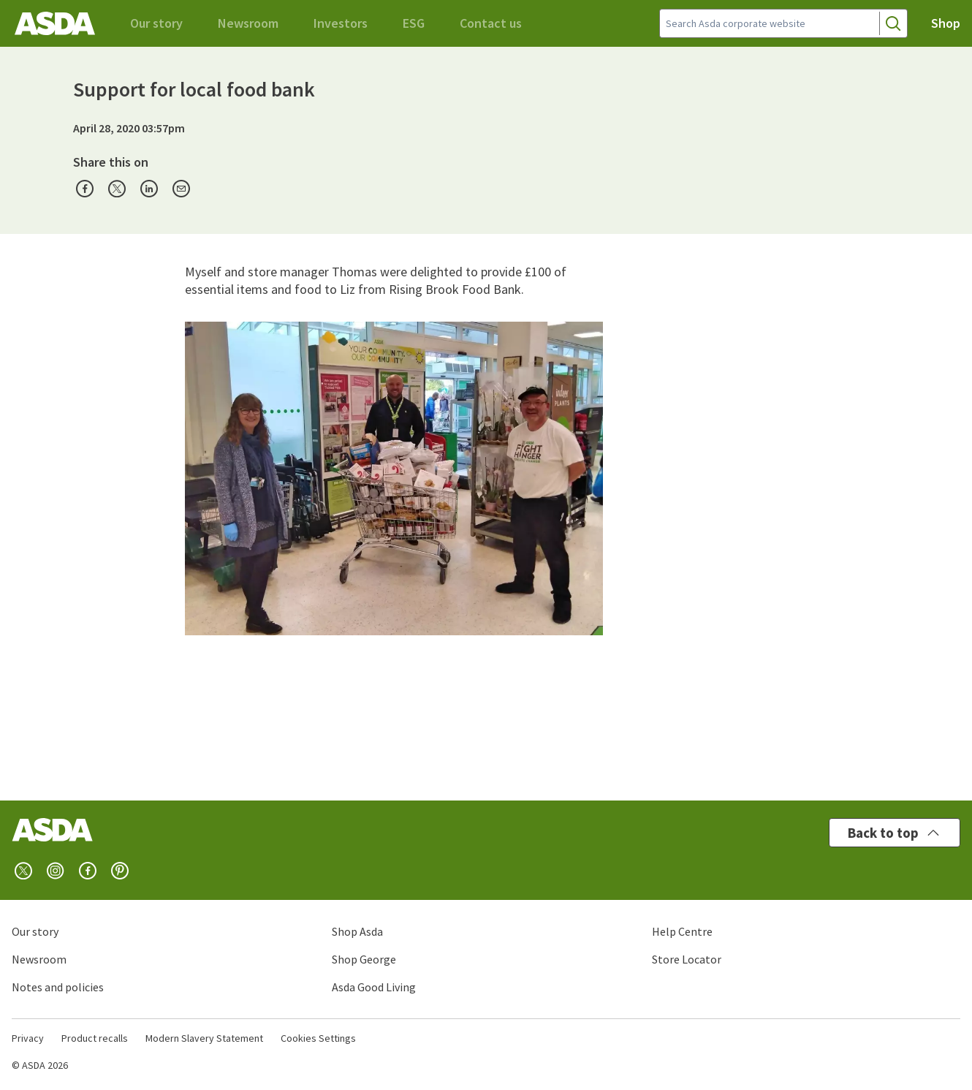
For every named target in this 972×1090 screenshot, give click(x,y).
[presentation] (85, 188)
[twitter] (23, 870)
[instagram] (55, 870)
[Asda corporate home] (55, 23)
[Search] (893, 23)
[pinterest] (120, 870)
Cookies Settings (318, 1038)
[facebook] (87, 870)
